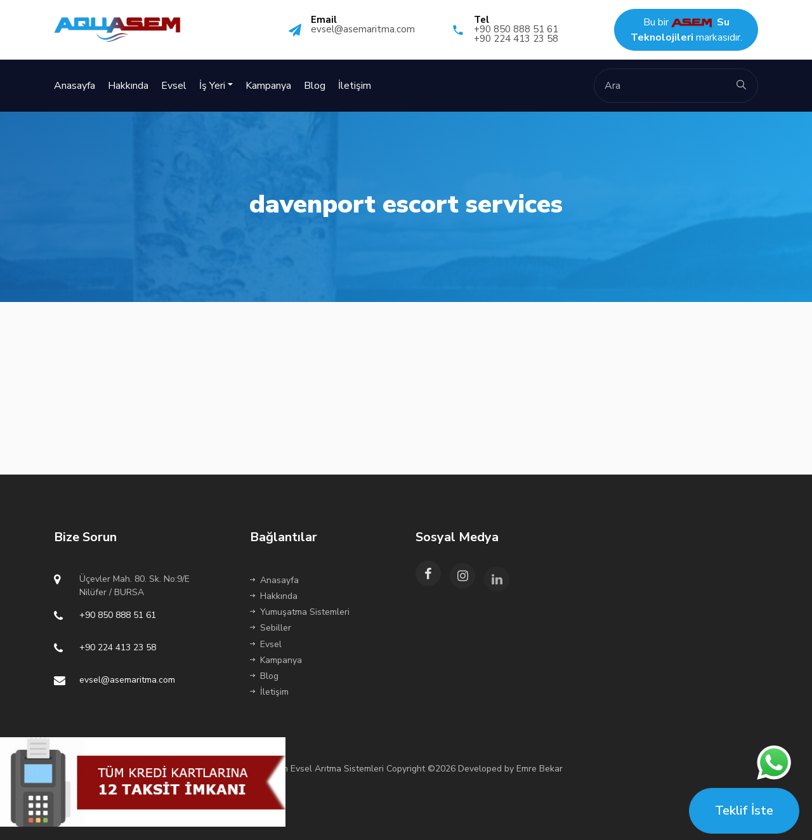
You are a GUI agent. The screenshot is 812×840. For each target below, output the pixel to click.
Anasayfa (74, 86)
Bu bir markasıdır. (686, 29)
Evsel (174, 86)
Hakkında (128, 86)
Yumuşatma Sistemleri (300, 612)
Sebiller (270, 628)
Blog (314, 86)
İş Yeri (212, 86)
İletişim (354, 86)
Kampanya (268, 86)
